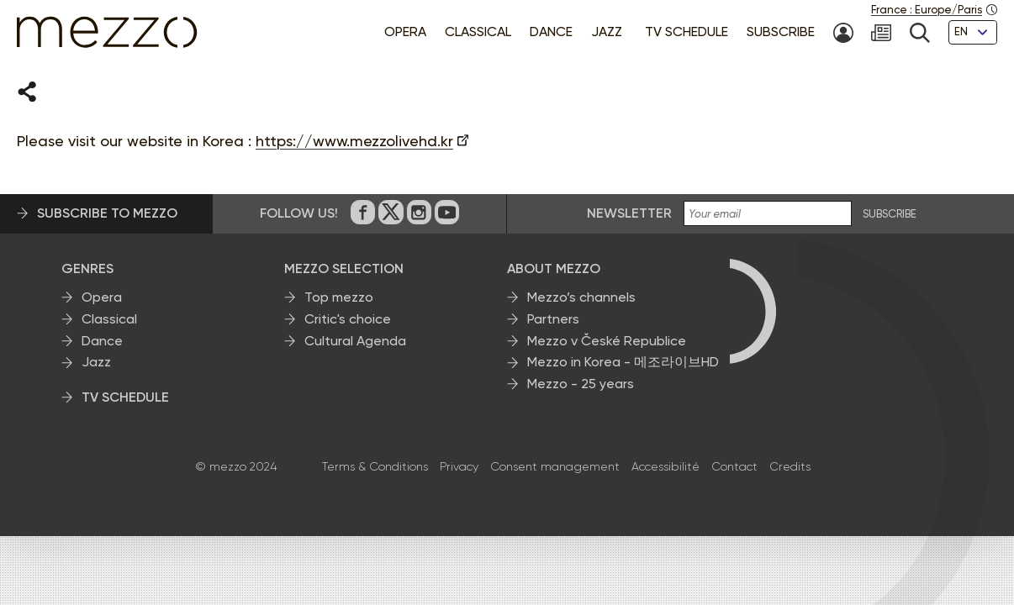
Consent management (555, 467)
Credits (790, 467)
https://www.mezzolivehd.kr (354, 141)
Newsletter (629, 214)
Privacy (459, 467)
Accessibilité (665, 467)
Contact (734, 467)
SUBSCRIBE (889, 215)
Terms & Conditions (375, 467)
